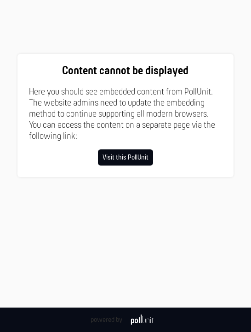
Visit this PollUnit (125, 157)
